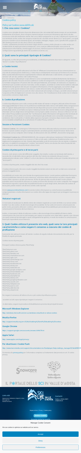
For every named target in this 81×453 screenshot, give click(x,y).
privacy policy (18, 352)
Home (3, 17)
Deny (40, 441)
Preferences (40, 447)
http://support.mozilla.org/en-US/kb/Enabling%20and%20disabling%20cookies (31, 322)
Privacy (41, 410)
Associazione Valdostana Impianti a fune (13, 398)
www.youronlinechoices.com (17, 190)
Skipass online (34, 410)
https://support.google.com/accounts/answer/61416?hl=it (23, 330)
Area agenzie (5, 400)
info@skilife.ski (59, 400)
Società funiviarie (7, 401)
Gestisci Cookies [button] (40, 415)
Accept (40, 434)
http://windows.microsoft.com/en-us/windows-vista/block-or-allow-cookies (29, 313)
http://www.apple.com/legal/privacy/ (15, 339)
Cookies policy (47, 410)
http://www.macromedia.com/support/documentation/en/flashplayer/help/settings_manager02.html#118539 (41, 348)
